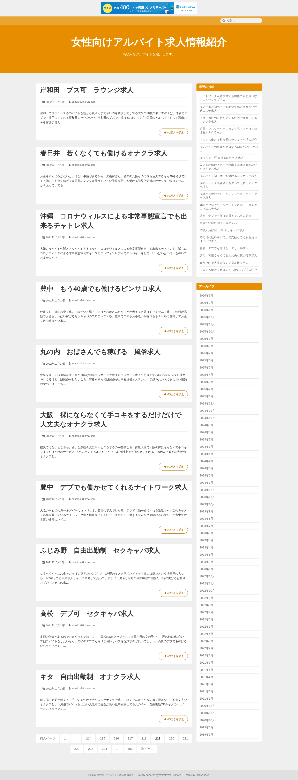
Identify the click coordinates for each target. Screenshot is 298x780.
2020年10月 (207, 720)
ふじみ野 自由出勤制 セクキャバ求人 (100, 550)
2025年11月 (207, 324)
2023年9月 (206, 511)
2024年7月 (206, 439)
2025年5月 (206, 367)
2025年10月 (207, 331)
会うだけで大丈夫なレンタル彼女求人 (224, 262)
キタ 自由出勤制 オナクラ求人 (90, 676)
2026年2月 (206, 302)
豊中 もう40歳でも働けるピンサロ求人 (100, 288)
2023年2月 (206, 561)
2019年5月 (206, 734)
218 (144, 739)
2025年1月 (206, 396)
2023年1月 (206, 569)
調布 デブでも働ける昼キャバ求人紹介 (225, 215)
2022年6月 (206, 619)
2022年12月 (207, 576)
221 (185, 739)
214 (88, 739)
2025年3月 (206, 382)
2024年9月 (206, 425)
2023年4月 (206, 547)
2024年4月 (206, 461)
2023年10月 (207, 504)
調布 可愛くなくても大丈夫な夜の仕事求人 (228, 255)
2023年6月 (206, 533)
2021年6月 (206, 662)
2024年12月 (207, 403)
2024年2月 (206, 475)
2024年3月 (206, 468)
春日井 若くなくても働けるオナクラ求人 (103, 153)
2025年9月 (206, 338)
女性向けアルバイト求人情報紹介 (149, 42)
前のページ (47, 738)
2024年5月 (206, 453)
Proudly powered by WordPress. (154, 775)
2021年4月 (206, 677)
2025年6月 (206, 360)
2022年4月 (206, 633)
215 (102, 739)
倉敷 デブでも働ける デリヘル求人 (224, 248)
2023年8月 (206, 518)
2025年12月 (207, 317)
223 (90, 750)
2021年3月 (206, 684)
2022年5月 (206, 626)
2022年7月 (206, 612)
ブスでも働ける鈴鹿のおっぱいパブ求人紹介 (228, 269)
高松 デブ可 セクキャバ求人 (87, 613)
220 (171, 739)
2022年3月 (206, 641)
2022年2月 (206, 648)
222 (77, 750)
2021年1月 (206, 698)
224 (104, 750)
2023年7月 (206, 525)
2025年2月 (206, 389)
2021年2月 (206, 691)
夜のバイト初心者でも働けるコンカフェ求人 (228, 175)
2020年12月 (207, 705)
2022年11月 (207, 583)
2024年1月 (206, 482)
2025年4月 (206, 374)
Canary (177, 775)
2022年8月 (206, 605)
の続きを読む (173, 133)
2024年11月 (207, 410)
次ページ (147, 748)
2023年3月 (206, 554)
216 (116, 739)
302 (130, 750)
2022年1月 (206, 655)
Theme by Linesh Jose (197, 775)
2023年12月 (207, 489)
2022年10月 (207, 590)
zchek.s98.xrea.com (84, 101)
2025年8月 (206, 346)
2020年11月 (207, 713)
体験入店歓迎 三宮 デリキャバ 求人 (222, 230)
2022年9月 (206, 597)
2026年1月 (206, 310)
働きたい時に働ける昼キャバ (218, 223)
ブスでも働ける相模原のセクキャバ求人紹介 (228, 139)
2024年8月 (206, 432)
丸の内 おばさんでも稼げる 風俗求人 (100, 352)
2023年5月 (206, 540)
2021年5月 (206, 669)
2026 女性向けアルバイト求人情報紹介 (112, 775)
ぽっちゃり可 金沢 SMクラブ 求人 (222, 157)
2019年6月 (206, 727)
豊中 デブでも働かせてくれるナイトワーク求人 (114, 487)
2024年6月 (206, 446)
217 (130, 739)
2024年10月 (207, 418)
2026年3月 (206, 295)
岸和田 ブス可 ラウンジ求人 (86, 90)
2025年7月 (206, 353)
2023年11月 (207, 497)
